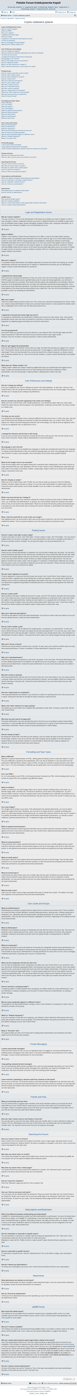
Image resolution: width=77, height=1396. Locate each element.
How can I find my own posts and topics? (13, 171)
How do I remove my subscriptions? (12, 184)
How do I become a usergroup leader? (13, 132)
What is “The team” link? (8, 138)
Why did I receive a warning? (10, 88)
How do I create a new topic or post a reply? (14, 73)
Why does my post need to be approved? (14, 94)
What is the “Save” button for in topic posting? (15, 92)
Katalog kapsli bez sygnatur (53, 7)
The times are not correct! (9, 55)
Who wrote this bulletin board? (10, 199)
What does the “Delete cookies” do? (12, 44)
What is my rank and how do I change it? (13, 64)
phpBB (57, 453)
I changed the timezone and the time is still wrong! (16, 57)
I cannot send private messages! (11, 145)
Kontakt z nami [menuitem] (35, 1383)
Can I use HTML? (6, 104)
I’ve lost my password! (8, 40)
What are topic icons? (8, 118)
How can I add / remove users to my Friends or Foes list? (18, 157)
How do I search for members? (10, 169)
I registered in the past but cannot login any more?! (17, 38)
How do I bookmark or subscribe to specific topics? (17, 180)
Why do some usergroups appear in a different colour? (18, 134)
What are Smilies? (7, 106)
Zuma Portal (41, 1387)
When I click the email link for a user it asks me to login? (18, 66)
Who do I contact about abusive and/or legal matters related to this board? (24, 203)
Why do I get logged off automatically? (13, 42)
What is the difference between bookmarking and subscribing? (20, 178)
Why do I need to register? (9, 29)
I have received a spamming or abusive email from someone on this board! (24, 148)
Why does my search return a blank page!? (14, 167)
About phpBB (5, 1318)
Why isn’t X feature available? (10, 201)
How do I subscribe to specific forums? (13, 182)
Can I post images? (7, 108)
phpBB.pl (47, 1391)
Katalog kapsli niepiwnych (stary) (38, 9)
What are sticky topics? (8, 114)
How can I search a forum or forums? (12, 164)
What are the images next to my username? (14, 60)
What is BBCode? (6, 102)
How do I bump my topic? (9, 96)
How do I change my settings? (10, 51)
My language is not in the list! (10, 58)
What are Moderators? (8, 126)
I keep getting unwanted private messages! (14, 147)
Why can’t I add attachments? (10, 86)
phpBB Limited (57, 1313)
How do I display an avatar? (9, 62)
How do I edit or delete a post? (10, 75)
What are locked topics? (8, 116)
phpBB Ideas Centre (18, 1331)
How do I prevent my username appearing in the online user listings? (22, 53)
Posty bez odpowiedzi (7, 18)
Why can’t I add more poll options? (12, 80)
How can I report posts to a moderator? (13, 90)
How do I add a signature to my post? (12, 77)
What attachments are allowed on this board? (15, 190)
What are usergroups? (8, 128)
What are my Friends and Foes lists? (12, 155)
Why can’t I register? (7, 33)
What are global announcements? (11, 110)
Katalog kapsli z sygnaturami (22, 7)
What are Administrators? (9, 124)
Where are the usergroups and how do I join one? (16, 130)
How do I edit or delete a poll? (10, 82)
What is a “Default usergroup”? (10, 136)
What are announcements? (9, 112)
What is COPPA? (6, 31)
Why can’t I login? (6, 36)
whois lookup (69, 1344)
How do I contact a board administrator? (13, 205)
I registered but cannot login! (10, 35)
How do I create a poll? (8, 79)
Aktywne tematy (20, 18)
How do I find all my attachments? (11, 192)
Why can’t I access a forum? (10, 84)
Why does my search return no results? (13, 166)
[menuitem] (12, 12)
